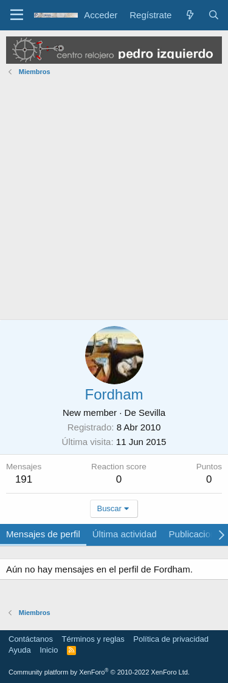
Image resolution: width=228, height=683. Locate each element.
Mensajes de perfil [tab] (43, 534)
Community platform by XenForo (99, 672)
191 (23, 479)
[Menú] (16, 15)
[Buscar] (214, 15)
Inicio (49, 649)
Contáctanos (31, 639)
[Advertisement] (114, 199)
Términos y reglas (93, 639)
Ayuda (20, 649)
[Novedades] (189, 15)
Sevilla (152, 412)
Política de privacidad (171, 639)
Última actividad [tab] (124, 534)
